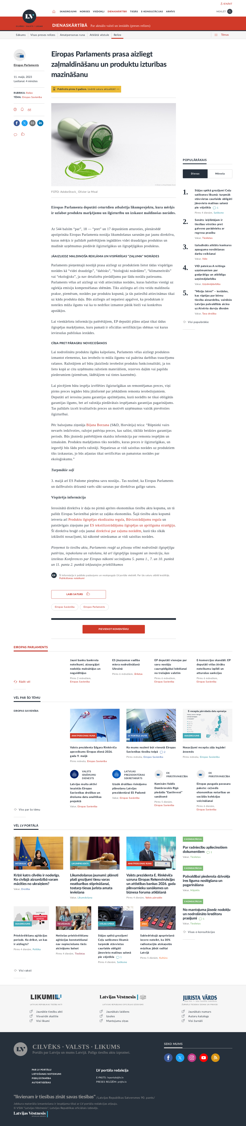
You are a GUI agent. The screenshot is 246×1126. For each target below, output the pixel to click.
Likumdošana (85, 898)
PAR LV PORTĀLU (42, 1070)
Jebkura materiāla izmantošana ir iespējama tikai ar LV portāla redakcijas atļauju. (66, 1103)
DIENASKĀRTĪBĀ (117, 12)
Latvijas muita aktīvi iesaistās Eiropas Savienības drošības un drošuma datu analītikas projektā (86, 793)
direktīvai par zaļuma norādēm (118, 531)
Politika (37, 949)
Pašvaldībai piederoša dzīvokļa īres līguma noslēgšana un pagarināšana (206, 881)
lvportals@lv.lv (115, 1077)
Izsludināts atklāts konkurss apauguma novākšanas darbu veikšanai (213, 249)
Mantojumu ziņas (117, 1021)
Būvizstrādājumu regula (143, 519)
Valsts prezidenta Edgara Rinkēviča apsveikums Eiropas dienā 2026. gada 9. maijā (93, 751)
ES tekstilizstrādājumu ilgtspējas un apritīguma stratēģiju (132, 525)
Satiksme (219, 213)
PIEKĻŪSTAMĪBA (41, 1078)
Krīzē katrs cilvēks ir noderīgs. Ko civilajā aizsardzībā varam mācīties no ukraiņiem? (37, 880)
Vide (204, 259)
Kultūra (163, 958)
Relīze (29, 93)
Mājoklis (195, 890)
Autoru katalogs (198, 1016)
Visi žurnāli (195, 1021)
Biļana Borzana (97, 425)
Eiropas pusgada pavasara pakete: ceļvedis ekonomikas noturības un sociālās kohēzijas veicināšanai (214, 792)
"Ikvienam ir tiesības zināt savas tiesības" (54, 1096)
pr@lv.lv (122, 1082)
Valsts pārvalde (153, 898)
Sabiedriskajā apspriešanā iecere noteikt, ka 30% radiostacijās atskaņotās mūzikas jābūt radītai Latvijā (157, 944)
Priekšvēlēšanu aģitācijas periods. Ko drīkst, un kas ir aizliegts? (30, 940)
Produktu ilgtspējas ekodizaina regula (96, 519)
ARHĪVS (170, 12)
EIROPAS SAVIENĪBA (26, 711)
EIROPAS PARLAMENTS (31, 647)
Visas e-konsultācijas (201, 932)
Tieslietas (207, 238)
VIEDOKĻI (98, 12)
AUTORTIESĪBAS (41, 1083)
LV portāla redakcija (112, 1070)
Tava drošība (209, 314)
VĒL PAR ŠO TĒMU (27, 697)
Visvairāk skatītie (47, 1016)
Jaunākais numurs (199, 1011)
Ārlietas (138, 674)
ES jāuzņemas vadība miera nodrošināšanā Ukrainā (126, 664)
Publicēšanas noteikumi (71, 578)
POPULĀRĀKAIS (195, 160)
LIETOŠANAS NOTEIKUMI (46, 1074)
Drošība (25, 889)
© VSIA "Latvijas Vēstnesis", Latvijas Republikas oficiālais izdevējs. (56, 1108)
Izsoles (110, 1016)
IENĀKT (227, 4)
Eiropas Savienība (32, 97)
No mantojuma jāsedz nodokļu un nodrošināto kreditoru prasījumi (206, 914)
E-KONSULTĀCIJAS (152, 12)
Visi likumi (43, 1021)
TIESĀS (134, 12)
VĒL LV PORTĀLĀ (26, 825)
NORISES (85, 12)
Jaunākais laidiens (117, 1011)
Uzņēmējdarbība (211, 284)
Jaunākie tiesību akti (49, 1011)
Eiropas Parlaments (26, 65)
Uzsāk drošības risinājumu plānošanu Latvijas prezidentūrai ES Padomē (129, 788)
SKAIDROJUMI (68, 12)
